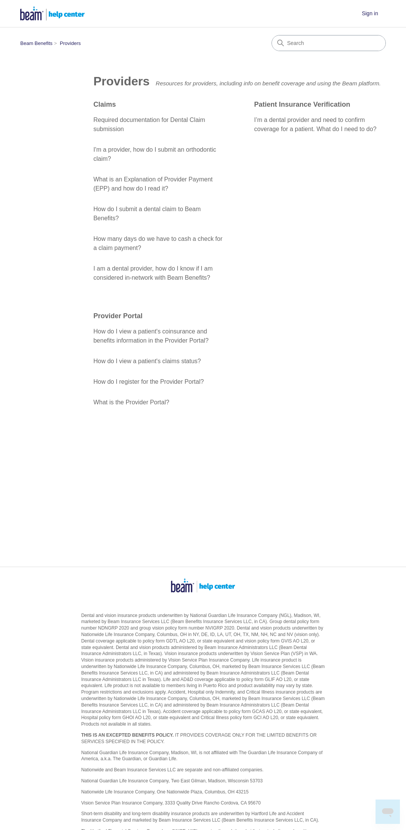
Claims (104, 104)
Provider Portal (117, 316)
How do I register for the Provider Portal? (148, 381)
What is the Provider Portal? (131, 402)
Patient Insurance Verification (302, 104)
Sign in (370, 13)
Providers (70, 43)
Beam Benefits (36, 43)
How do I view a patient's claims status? (147, 361)
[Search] (328, 43)
